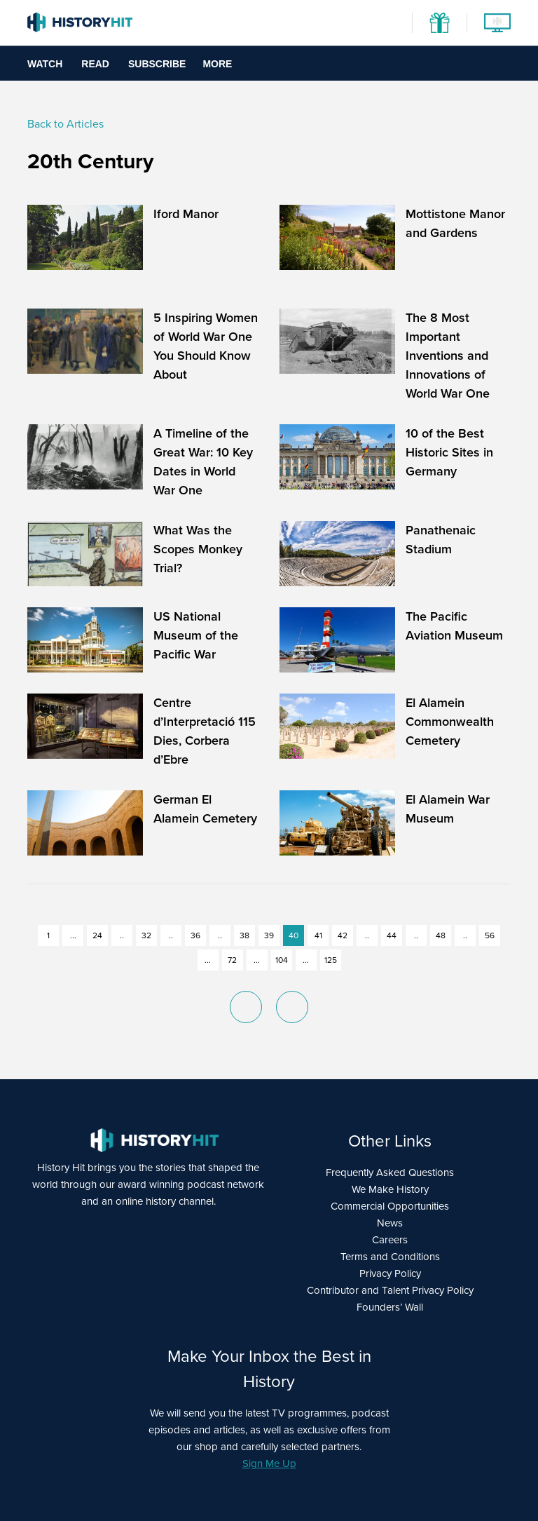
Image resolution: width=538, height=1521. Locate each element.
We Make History (390, 1189)
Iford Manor (186, 214)
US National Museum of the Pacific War (195, 635)
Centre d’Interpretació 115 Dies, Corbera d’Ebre (204, 731)
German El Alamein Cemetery (205, 808)
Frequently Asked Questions (390, 1172)
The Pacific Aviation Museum (454, 625)
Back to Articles (65, 124)
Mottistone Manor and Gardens (455, 223)
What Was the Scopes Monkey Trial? (197, 549)
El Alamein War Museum (448, 808)
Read (95, 63)
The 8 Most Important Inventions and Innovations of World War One (448, 356)
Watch (44, 63)
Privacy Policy (390, 1273)
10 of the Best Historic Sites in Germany (449, 452)
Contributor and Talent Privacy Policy (390, 1290)
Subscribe (157, 63)
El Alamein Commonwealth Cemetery (450, 722)
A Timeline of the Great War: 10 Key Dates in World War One (203, 461)
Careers (390, 1240)
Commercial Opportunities (390, 1206)
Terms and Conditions (390, 1256)
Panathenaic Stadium (441, 539)
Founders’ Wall (390, 1307)
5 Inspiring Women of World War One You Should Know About (205, 346)
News (390, 1223)
